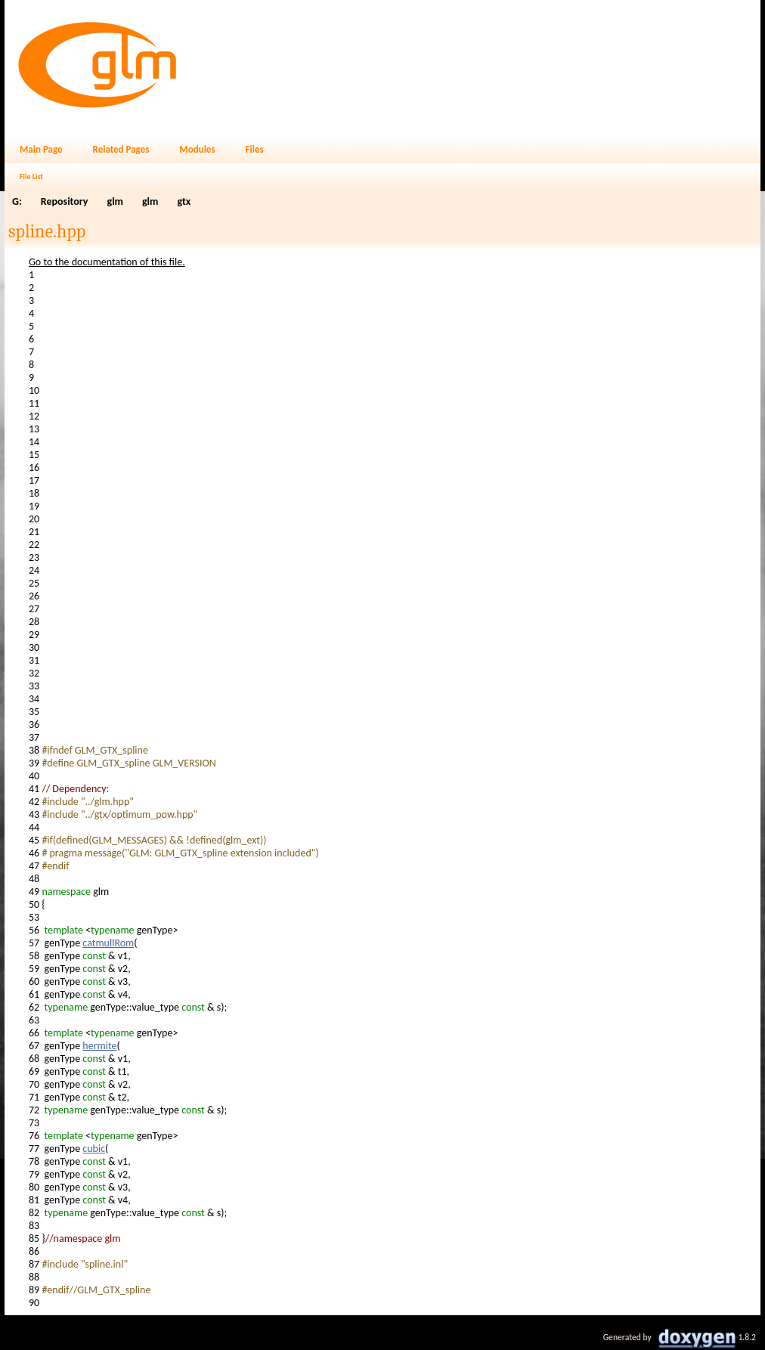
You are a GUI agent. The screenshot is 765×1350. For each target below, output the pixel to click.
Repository (64, 201)
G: (17, 201)
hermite (99, 1045)
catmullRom (108, 943)
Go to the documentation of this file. (107, 261)
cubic (93, 1148)
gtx (183, 201)
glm (115, 201)
